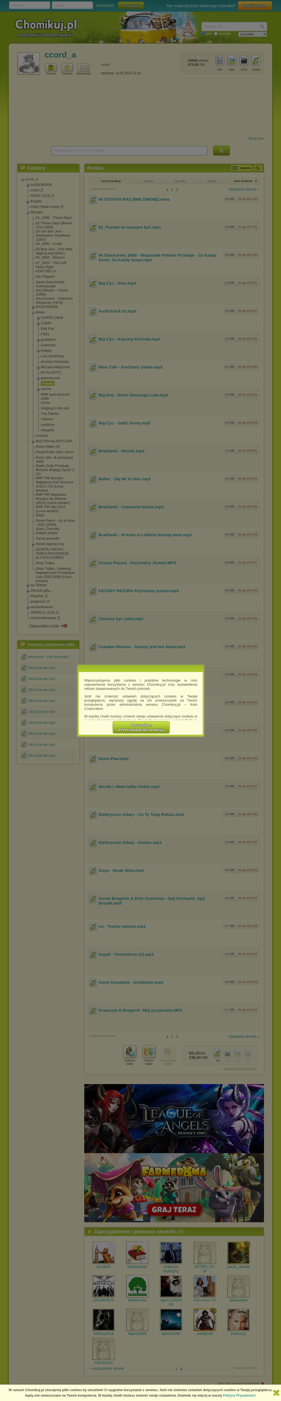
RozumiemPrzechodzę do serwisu (141, 727)
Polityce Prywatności (239, 1395)
